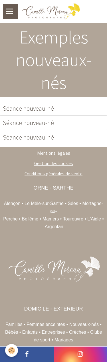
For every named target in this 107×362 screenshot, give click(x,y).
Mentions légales (53, 153)
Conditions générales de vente (53, 173)
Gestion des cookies (53, 163)
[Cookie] (11, 350)
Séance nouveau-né (28, 108)
